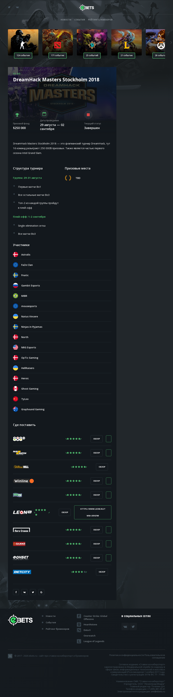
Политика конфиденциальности (126, 655)
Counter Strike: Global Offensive (95, 616)
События (79, 19)
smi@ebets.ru (158, 691)
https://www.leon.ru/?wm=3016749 (92, 512)
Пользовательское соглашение (154, 656)
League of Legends (94, 641)
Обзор (96, 438)
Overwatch (89, 635)
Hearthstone (90, 624)
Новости (66, 19)
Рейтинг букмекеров (100, 19)
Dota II (87, 630)
